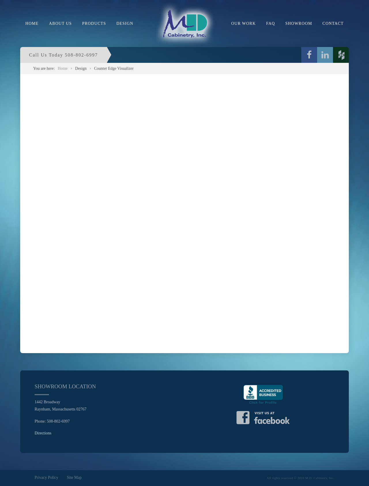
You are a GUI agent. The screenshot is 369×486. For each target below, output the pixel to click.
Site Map (74, 477)
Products (94, 23)
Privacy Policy (46, 477)
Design (124, 23)
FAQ (270, 23)
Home (32, 23)
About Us (60, 23)
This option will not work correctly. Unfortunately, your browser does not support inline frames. (184, 212)
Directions (43, 433)
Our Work (243, 23)
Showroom (298, 23)
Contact (333, 23)
